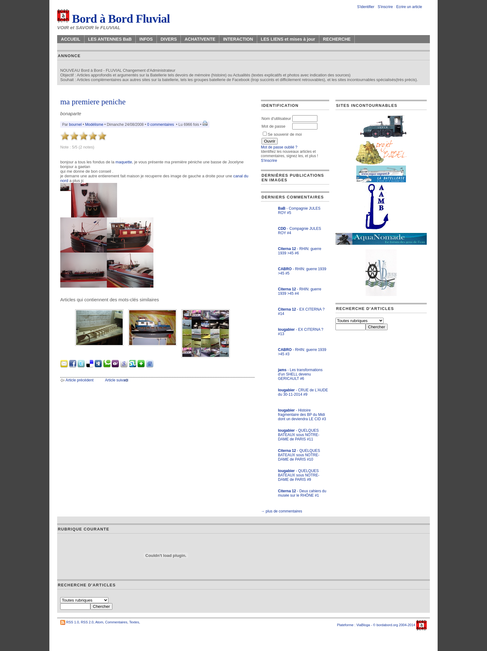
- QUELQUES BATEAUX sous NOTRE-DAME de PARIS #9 (298, 475)
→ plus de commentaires (281, 511)
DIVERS (169, 39)
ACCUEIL (70, 39)
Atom (99, 622)
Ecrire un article (409, 7)
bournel (75, 124)
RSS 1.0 (72, 622)
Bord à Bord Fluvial (113, 18)
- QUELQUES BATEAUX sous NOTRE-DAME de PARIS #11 (298, 434)
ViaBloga (363, 625)
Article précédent (79, 380)
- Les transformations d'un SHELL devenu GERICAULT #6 (300, 374)
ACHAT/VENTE (199, 39)
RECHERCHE (337, 39)
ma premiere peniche (92, 102)
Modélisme (94, 124)
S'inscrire (385, 7)
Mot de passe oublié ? (279, 147)
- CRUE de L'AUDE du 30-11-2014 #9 (303, 392)
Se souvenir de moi (282, 134)
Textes (134, 622)
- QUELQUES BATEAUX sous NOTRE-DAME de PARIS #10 (299, 455)
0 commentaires (161, 124)
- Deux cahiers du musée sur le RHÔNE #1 (302, 493)
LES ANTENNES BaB (110, 39)
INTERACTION (238, 39)
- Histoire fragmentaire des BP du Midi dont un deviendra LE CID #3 (302, 414)
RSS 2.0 (87, 622)
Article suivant (116, 380)
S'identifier (366, 7)
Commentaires (116, 622)
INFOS (146, 39)
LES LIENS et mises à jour (288, 39)
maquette (124, 162)
